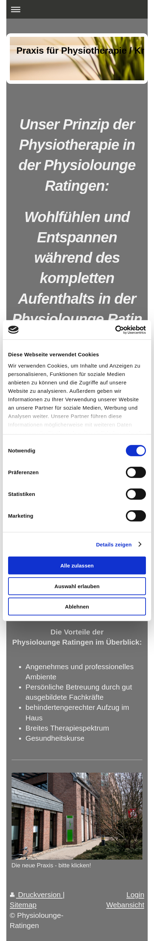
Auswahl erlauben (77, 586)
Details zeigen (113, 544)
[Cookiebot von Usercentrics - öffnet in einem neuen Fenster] (115, 329)
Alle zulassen (77, 566)
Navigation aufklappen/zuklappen (77, 9)
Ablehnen (77, 607)
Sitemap (23, 905)
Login (136, 894)
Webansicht (125, 905)
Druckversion (36, 894)
